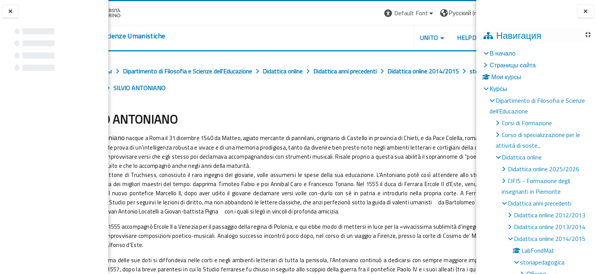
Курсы (498, 88)
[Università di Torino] (132, 12)
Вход (463, 13)
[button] (367, 13)
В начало (502, 53)
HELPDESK (430, 37)
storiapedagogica (542, 262)
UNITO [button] (387, 37)
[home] (155, 36)
